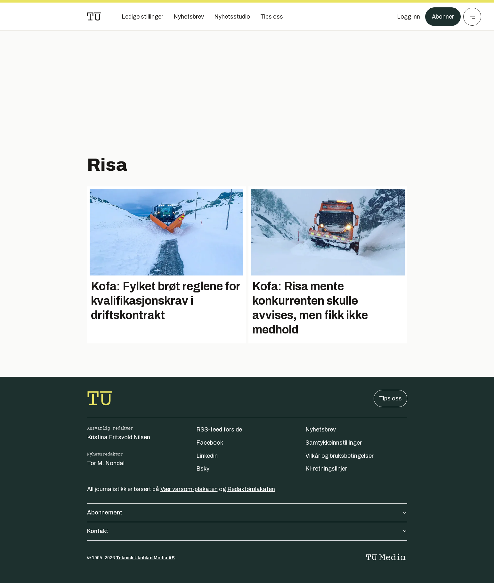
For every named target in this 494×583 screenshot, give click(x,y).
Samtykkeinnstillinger (333, 442)
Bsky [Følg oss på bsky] (202, 468)
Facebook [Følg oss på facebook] (209, 442)
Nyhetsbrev (320, 429)
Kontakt (247, 531)
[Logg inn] (408, 16)
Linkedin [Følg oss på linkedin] (207, 456)
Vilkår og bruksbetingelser (339, 456)
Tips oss (390, 398)
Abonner (443, 16)
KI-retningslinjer (326, 468)
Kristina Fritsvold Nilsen (118, 437)
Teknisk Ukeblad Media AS (145, 557)
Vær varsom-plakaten (189, 489)
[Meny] (472, 17)
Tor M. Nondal (106, 463)
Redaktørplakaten (251, 489)
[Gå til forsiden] (94, 17)
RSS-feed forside (219, 429)
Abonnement (247, 512)
